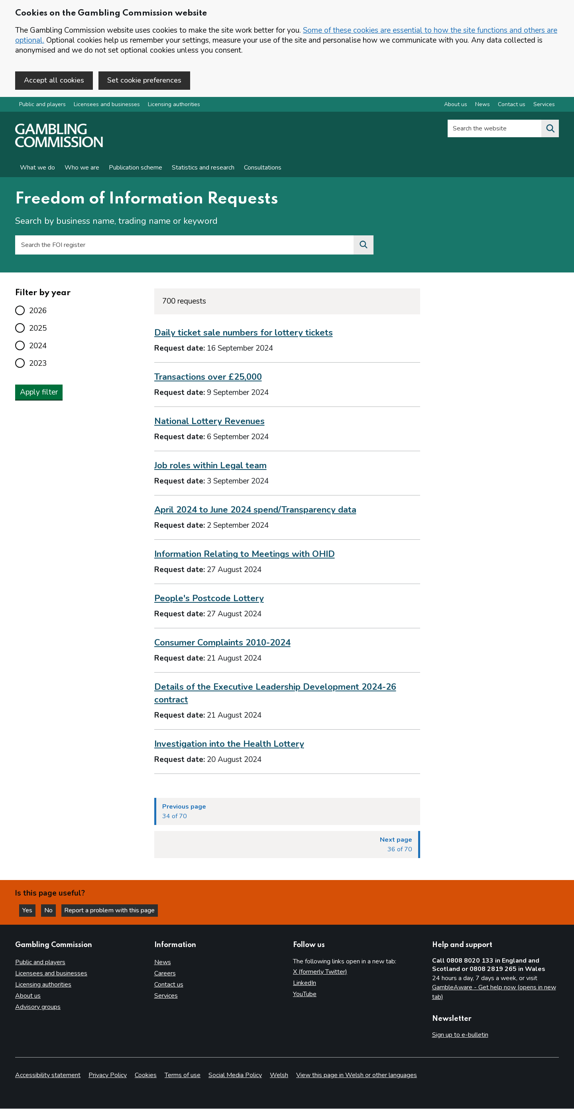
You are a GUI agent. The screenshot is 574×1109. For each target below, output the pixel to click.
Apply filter (39, 392)
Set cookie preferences (144, 80)
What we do (37, 168)
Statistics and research (203, 168)
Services (166, 995)
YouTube (304, 994)
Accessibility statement (48, 1075)
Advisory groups (38, 1006)
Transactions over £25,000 (208, 378)
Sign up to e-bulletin (460, 1034)
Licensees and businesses (107, 105)
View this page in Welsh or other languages (356, 1075)
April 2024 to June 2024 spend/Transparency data (255, 511)
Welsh (279, 1075)
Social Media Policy (235, 1075)
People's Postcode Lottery (209, 599)
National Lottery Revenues (209, 422)
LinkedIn (304, 983)
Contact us (168, 984)
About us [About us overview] (455, 105)
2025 (38, 329)
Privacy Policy (107, 1075)
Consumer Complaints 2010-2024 (222, 643)
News (162, 962)
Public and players (42, 105)
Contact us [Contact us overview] (511, 105)
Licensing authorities (174, 105)
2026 (38, 311)
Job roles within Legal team (210, 466)
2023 (38, 364)
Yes (29, 910)
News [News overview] (482, 105)
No (51, 910)
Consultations (262, 168)
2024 (38, 346)
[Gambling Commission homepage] (59, 146)
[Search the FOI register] (363, 245)
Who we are (82, 168)
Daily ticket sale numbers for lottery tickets (243, 333)
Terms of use (183, 1075)
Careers (165, 973)
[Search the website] (550, 129)
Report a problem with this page (112, 910)
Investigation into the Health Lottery (229, 744)
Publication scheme (135, 168)
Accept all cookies (54, 80)
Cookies (146, 1075)
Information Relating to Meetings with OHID (244, 555)
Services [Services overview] (544, 105)
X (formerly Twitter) (320, 971)
